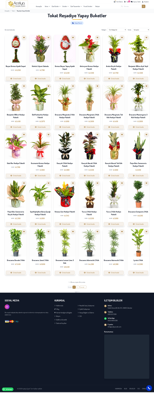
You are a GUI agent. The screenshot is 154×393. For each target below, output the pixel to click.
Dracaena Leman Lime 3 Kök (65, 261)
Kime (47, 6)
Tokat (13, 11)
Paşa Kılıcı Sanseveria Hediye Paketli (138, 164)
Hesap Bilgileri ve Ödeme (86, 313)
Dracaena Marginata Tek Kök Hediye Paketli (114, 116)
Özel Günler (56, 6)
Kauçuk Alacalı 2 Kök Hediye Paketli (89, 164)
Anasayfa (39, 6)
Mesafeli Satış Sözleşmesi (86, 306)
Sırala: (129, 30)
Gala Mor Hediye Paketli (16, 163)
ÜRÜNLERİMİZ (145, 389)
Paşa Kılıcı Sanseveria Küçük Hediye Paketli (16, 213)
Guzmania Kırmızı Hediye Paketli (40, 164)
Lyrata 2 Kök (138, 260)
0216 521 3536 (112, 315)
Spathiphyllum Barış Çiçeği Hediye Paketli (40, 213)
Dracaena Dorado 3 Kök (16, 260)
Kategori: (104, 30)
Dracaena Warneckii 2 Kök (89, 260)
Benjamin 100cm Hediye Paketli (16, 116)
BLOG (125, 389)
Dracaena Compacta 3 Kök (138, 212)
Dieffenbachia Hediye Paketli (40, 116)
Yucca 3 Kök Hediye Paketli (113, 213)
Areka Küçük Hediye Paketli (113, 67)
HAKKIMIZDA (118, 389)
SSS (80, 317)
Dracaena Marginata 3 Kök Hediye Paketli (89, 116)
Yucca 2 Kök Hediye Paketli (89, 213)
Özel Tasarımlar (76, 6)
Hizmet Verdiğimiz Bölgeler (63, 313)
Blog (57, 310)
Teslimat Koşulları (60, 324)
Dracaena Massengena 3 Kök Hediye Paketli (138, 116)
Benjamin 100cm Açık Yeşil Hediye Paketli (138, 67)
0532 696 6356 (113, 321)
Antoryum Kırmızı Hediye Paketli (89, 67)
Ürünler (65, 6)
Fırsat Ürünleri (88, 6)
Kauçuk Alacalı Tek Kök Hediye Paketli (113, 164)
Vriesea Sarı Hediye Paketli (65, 212)
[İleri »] (84, 288)
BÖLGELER (132, 389)
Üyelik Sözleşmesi (84, 310)
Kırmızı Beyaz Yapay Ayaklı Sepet (65, 67)
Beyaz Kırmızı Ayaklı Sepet (16, 66)
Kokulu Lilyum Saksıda (40, 66)
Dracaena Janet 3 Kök (40, 260)
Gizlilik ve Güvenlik (61, 320)
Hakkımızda (59, 306)
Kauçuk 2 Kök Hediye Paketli (65, 164)
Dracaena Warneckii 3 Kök (114, 260)
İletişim (97, 6)
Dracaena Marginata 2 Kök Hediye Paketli (65, 116)
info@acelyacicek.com (114, 328)
